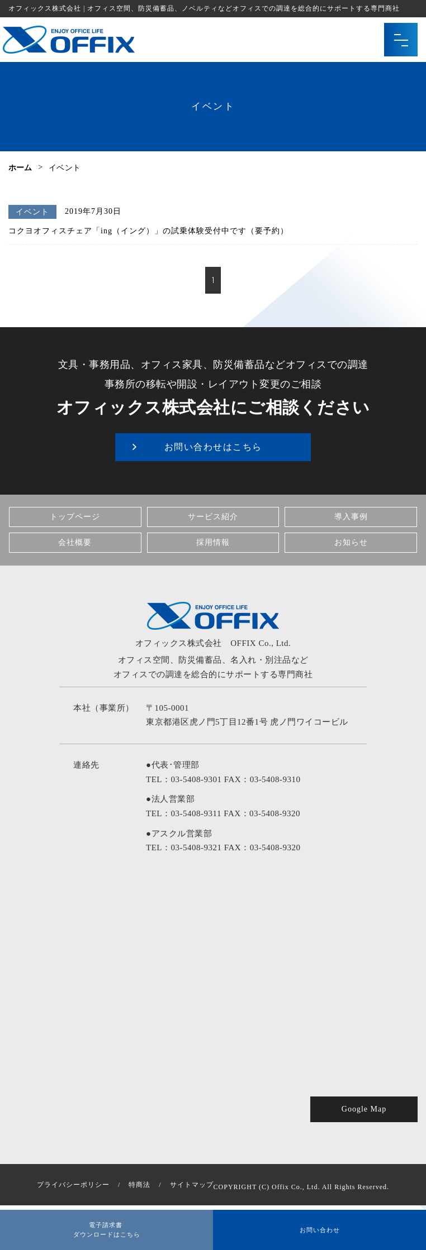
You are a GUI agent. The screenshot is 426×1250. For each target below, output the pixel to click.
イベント (32, 212)
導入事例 (351, 517)
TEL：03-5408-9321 (183, 847)
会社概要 (75, 542)
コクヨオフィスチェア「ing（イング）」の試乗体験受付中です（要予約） (148, 231)
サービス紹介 (213, 517)
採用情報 (213, 542)
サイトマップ (192, 1185)
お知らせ (351, 542)
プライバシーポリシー (73, 1185)
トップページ (75, 517)
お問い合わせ (320, 1228)
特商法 (139, 1185)
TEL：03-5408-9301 (183, 779)
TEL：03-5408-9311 (183, 813)
